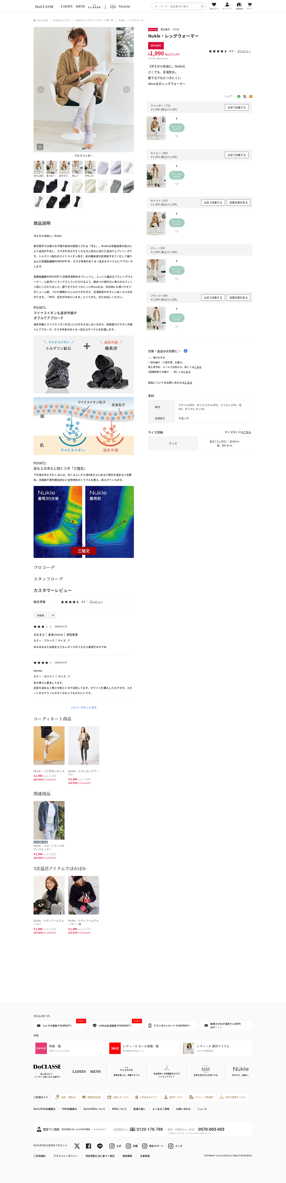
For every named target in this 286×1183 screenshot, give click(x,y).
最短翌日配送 (91, 1097)
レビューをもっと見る (84, 707)
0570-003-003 (211, 1129)
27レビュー (96, 601)
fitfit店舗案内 (69, 1109)
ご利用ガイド (41, 1097)
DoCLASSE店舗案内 (44, 1109)
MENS (80, 6)
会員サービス (173, 1097)
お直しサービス (118, 1097)
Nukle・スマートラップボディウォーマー (49, 847)
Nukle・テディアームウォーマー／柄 (83, 922)
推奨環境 (127, 1156)
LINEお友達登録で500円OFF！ (116, 1024)
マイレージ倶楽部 (201, 1097)
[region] (143, 6)
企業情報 (145, 1156)
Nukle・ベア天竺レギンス (49, 771)
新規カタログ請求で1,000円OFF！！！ (222, 1025)
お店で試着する (237, 107)
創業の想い (140, 1109)
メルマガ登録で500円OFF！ (61, 1024)
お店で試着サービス (232, 1097)
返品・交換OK (65, 1097)
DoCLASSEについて (94, 1109)
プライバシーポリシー (65, 1156)
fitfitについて (119, 1109)
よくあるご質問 (160, 1109)
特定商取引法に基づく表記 (100, 1156)
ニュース (202, 1109)
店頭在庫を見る (238, 202)
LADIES (67, 6)
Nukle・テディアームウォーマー (49, 922)
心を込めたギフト (146, 1097)
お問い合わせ (183, 1109)
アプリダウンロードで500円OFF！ (170, 1025)
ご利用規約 (40, 1156)
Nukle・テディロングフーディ (83, 772)
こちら (197, 367)
